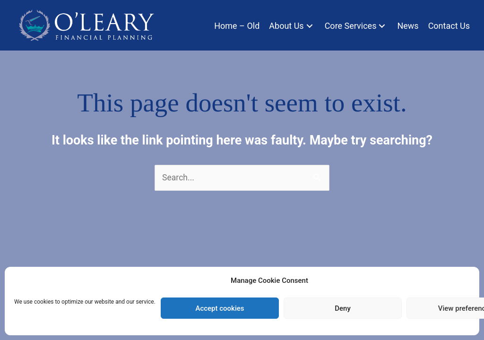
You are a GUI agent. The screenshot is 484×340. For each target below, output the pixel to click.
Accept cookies (219, 308)
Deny (343, 308)
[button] (309, 25)
